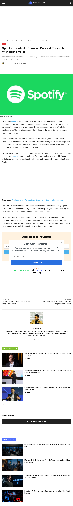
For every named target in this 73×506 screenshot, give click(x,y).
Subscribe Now (36, 262)
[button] (36, 244)
